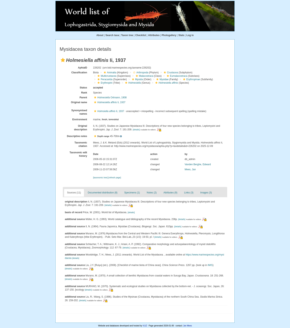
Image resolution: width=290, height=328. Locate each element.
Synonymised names (79, 112)
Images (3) (206, 192)
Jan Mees (187, 326)
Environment (79, 119)
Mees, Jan (190, 169)
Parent (83, 97)
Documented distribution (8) (102, 192)
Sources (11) (74, 192)
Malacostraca (144, 76)
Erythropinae (191, 79)
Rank (84, 92)
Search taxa (112, 35)
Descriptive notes (77, 136)
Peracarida (104, 79)
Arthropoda (140, 72)
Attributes (154, 35)
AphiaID (82, 67)
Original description (80, 128)
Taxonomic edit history (78, 154)
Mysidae (162, 79)
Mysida (137, 79)
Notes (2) (151, 192)
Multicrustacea (106, 76)
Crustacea (170, 72)
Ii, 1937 (109, 102)
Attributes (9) (170, 192)
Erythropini (104, 82)
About (99, 35)
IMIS (210, 265)
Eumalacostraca (176, 76)
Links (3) (189, 192)
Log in (190, 35)
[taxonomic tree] (100, 177)
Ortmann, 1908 (109, 97)
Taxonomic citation (81, 144)
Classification (79, 72)
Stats (181, 35)
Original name (79, 102)
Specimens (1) (132, 192)
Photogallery (169, 35)
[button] (63, 60)
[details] (136, 130)
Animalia (109, 72)
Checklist (140, 35)
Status (83, 87)
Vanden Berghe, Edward (198, 164)
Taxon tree (127, 35)
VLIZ (145, 326)
